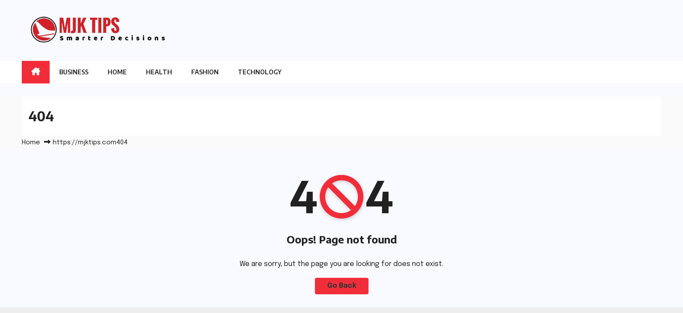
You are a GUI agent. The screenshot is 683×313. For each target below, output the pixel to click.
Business (73, 72)
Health (159, 72)
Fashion (205, 72)
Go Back (341, 286)
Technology (259, 72)
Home (117, 72)
